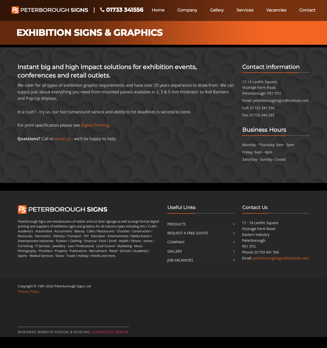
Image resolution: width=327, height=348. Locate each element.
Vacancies (276, 10)
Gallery (217, 10)
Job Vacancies (180, 260)
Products (176, 224)
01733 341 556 (262, 107)
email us (63, 139)
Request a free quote (187, 233)
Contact (307, 10)
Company (187, 10)
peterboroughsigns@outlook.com (281, 100)
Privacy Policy (28, 291)
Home (158, 10)
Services (245, 10)
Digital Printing (95, 125)
